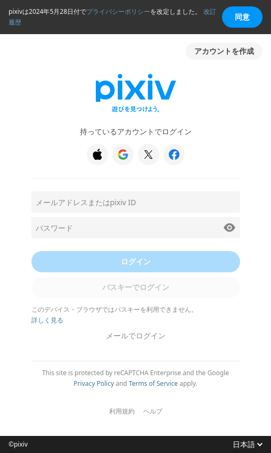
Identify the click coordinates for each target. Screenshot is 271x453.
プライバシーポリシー (118, 11)
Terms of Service (153, 383)
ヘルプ (152, 411)
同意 (242, 17)
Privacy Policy (93, 383)
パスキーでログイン (135, 287)
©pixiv (18, 444)
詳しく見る (47, 320)
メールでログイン (136, 335)
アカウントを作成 (224, 51)
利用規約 (122, 411)
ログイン (136, 261)
